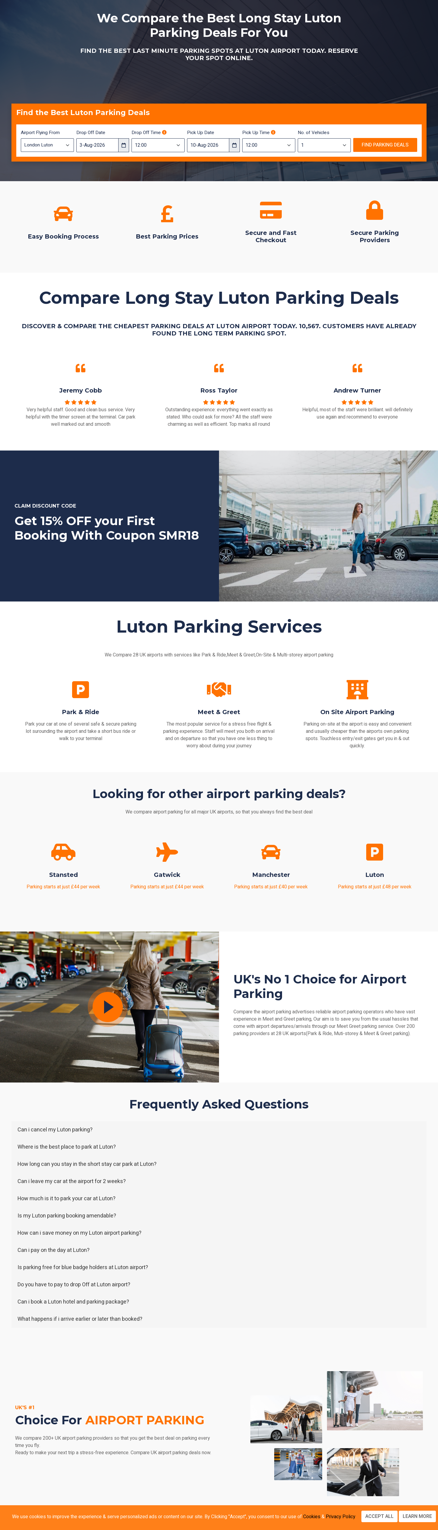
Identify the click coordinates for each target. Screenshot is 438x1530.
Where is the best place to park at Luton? (66, 1147)
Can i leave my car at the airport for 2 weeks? (71, 1181)
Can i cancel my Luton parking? (55, 1130)
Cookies (311, 1516)
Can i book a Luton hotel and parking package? (73, 1302)
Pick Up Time (259, 132)
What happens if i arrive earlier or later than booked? (79, 1319)
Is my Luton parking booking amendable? (66, 1216)
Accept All (379, 1516)
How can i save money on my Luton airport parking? (79, 1233)
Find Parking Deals (385, 145)
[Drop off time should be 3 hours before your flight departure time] (164, 132)
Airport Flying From (40, 132)
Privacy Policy (340, 1516)
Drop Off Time (149, 132)
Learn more (417, 1516)
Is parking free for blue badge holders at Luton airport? (82, 1267)
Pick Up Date (200, 132)
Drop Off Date (90, 132)
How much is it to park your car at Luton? (66, 1199)
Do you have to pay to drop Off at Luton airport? (73, 1285)
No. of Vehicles (313, 132)
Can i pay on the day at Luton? (53, 1250)
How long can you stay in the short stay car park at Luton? (87, 1164)
